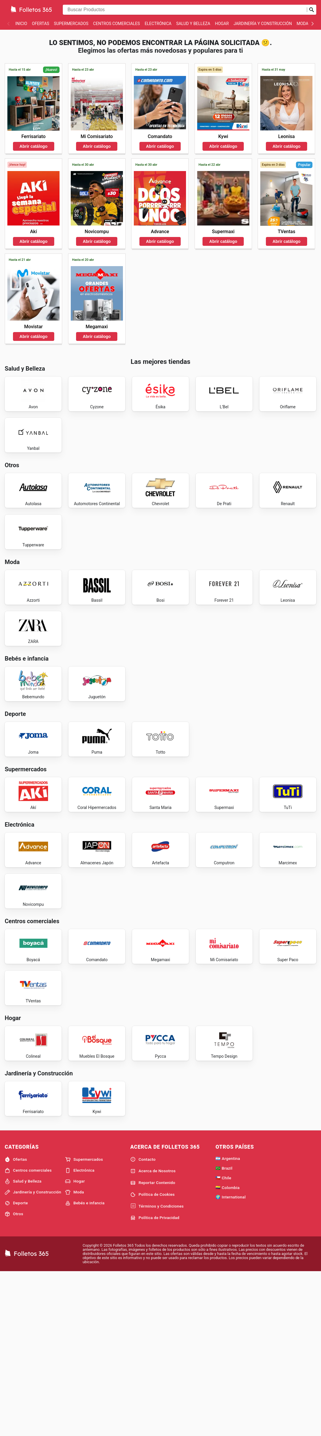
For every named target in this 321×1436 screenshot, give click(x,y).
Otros (14, 1377)
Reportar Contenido (152, 1346)
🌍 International (230, 1360)
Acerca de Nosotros (153, 1334)
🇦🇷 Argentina (227, 1321)
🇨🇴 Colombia (227, 1351)
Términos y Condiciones (157, 1369)
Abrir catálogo (33, 146)
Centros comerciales (116, 23)
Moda (302, 23)
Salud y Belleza (193, 23)
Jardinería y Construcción (262, 23)
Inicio (21, 23)
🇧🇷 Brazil (223, 1331)
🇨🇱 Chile (223, 1341)
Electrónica (158, 23)
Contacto (143, 1322)
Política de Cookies (152, 1358)
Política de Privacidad (155, 1381)
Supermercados (71, 23)
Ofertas (40, 23)
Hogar (222, 23)
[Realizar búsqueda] (311, 9)
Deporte (16, 1366)
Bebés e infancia (85, 1366)
